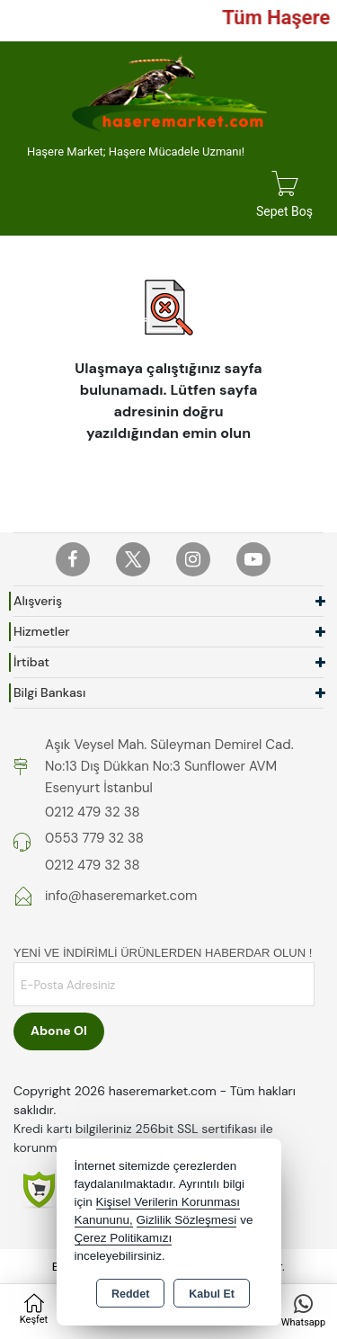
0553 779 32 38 (94, 838)
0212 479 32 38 (92, 812)
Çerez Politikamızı (124, 1238)
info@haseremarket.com (121, 896)
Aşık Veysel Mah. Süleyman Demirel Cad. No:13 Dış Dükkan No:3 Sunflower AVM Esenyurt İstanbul (169, 766)
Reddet (130, 1294)
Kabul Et (212, 1294)
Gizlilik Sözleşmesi (187, 1220)
